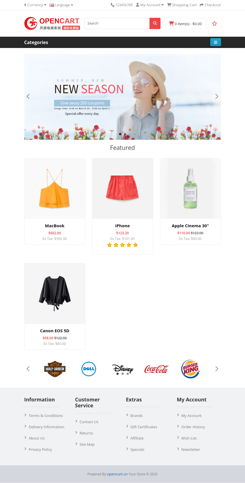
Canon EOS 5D (55, 330)
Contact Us (89, 421)
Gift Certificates (144, 426)
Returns (86, 433)
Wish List (189, 438)
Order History (193, 426)
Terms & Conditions (46, 415)
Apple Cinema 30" (190, 225)
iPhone (122, 225)
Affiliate (137, 438)
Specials (137, 449)
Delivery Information (46, 426)
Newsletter (190, 449)
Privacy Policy (40, 449)
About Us (37, 438)
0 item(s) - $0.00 (185, 23)
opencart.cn (117, 474)
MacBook (54, 225)
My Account (191, 415)
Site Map (87, 444)
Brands (137, 415)
